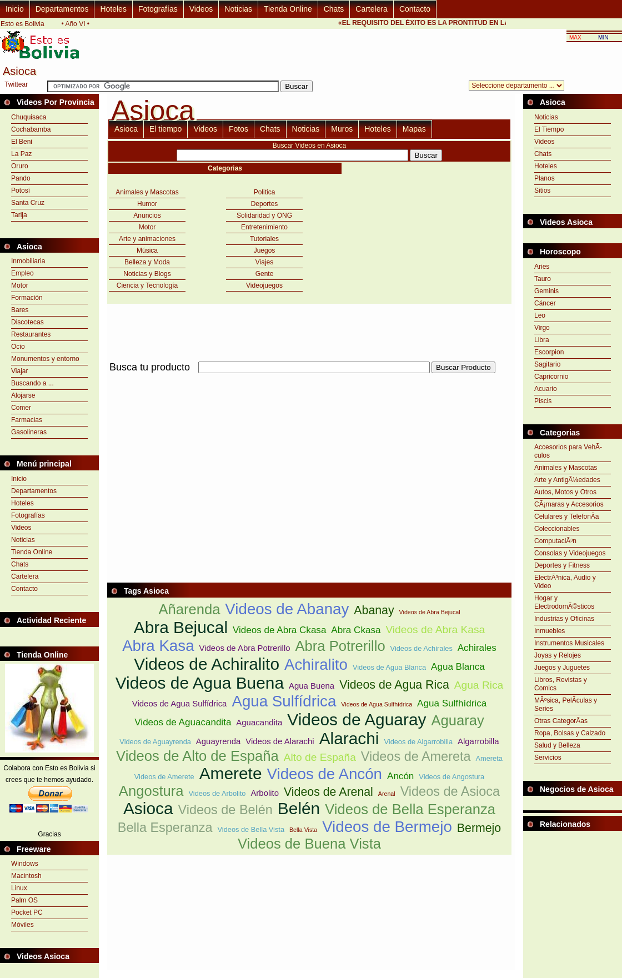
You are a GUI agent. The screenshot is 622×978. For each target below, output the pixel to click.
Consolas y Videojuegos (570, 553)
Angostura (151, 791)
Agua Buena (311, 685)
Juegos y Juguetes (562, 667)
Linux (19, 888)
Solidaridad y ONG (264, 215)
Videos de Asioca (450, 791)
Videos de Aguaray (356, 719)
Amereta (489, 758)
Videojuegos (264, 285)
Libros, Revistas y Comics (560, 684)
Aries (541, 266)
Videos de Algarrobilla (418, 742)
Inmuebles (549, 631)
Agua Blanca (458, 666)
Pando (21, 178)
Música (147, 250)
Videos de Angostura (451, 777)
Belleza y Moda (147, 262)
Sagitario (547, 364)
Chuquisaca (28, 117)
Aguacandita (259, 722)
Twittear (16, 84)
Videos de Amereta (416, 756)
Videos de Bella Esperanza (410, 809)
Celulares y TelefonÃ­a (566, 516)
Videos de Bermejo (387, 826)
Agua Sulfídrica (284, 701)
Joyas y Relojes (557, 655)
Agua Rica (479, 685)
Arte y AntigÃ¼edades (567, 480)
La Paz (21, 154)
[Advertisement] (237, 453)
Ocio (18, 346)
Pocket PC (27, 912)
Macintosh (26, 876)
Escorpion (549, 352)
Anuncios (146, 215)
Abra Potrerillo (340, 646)
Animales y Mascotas (147, 192)
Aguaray (457, 720)
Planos (544, 178)
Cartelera (371, 8)
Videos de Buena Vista (309, 843)
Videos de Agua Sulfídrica (179, 703)
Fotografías (158, 8)
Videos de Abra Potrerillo (244, 648)
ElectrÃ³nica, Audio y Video (565, 582)
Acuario (545, 389)
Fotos (238, 128)
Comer (21, 408)
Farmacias (26, 420)
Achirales (477, 648)
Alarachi (349, 738)
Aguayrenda (218, 741)
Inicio (15, 8)
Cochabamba (31, 129)
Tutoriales (264, 239)
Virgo (542, 328)
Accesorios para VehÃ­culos (568, 451)
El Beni (21, 142)
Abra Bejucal (181, 627)
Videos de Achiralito (206, 664)
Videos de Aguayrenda (155, 742)
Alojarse (23, 395)
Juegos (264, 250)
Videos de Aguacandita (182, 722)
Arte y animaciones (147, 239)
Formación (27, 298)
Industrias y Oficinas (564, 619)
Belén (299, 808)
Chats (334, 8)
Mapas (414, 128)
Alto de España (320, 757)
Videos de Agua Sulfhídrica (376, 704)
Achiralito (316, 664)
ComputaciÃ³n (555, 541)
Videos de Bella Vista (251, 829)
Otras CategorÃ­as (561, 721)
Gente (264, 274)
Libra (541, 340)
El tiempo (165, 128)
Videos (201, 8)
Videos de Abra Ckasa (279, 630)
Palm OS (24, 900)
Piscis (542, 401)
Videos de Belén (225, 810)
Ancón (400, 776)
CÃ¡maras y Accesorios (569, 504)
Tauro (542, 279)
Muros (342, 128)
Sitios (542, 190)
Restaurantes (31, 334)
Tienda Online (288, 8)
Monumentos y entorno (45, 359)
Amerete (230, 773)
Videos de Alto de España (197, 756)
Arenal (386, 793)
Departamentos (62, 8)
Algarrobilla (478, 741)
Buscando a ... (32, 383)
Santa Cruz (27, 203)
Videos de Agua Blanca (389, 667)
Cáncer (545, 303)
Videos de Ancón (324, 774)
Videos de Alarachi (279, 741)
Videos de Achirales (421, 648)
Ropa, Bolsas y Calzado (569, 733)
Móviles (22, 925)
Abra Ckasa (355, 630)
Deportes (264, 204)
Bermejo (479, 828)
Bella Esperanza (165, 827)
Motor (19, 285)
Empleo (22, 273)
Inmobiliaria (28, 261)
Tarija (19, 215)
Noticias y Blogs (146, 274)
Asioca (126, 128)
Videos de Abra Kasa (435, 629)
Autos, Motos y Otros (565, 492)
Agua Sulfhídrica (451, 703)
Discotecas (27, 322)
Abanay (374, 610)
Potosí (20, 190)
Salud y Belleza (557, 745)
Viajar (19, 371)
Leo (539, 315)
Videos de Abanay (287, 609)
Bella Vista (303, 829)
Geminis (546, 291)
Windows (24, 863)
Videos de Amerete (164, 777)
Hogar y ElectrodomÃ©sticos (564, 602)
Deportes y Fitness (562, 565)
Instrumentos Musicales (569, 643)
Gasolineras (29, 432)
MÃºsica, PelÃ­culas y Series (565, 704)
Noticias (238, 8)
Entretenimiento (264, 227)
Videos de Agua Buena (200, 683)
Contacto (414, 8)
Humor (147, 204)
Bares (19, 310)
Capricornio (551, 376)
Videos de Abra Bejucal (429, 612)
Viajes (264, 262)
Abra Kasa (158, 645)
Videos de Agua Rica (394, 684)
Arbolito (264, 793)
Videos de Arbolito (217, 793)
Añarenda (189, 609)
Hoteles (113, 8)
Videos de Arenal (328, 792)
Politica (264, 192)
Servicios (547, 757)
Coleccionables (556, 529)
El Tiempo (549, 129)
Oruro (19, 166)
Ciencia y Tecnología (147, 285)
